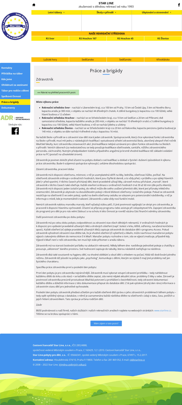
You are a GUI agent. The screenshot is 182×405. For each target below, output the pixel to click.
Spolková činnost (11, 96)
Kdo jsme (6, 79)
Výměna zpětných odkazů (72, 364)
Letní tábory (56, 12)
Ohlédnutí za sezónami (14, 85)
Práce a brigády (10, 102)
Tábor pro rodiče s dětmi (15, 90)
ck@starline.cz (137, 359)
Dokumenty (8, 107)
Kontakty (6, 67)
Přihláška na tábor (12, 73)
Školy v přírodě (107, 12)
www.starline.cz (162, 310)
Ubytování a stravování (157, 12)
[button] (56, 92)
